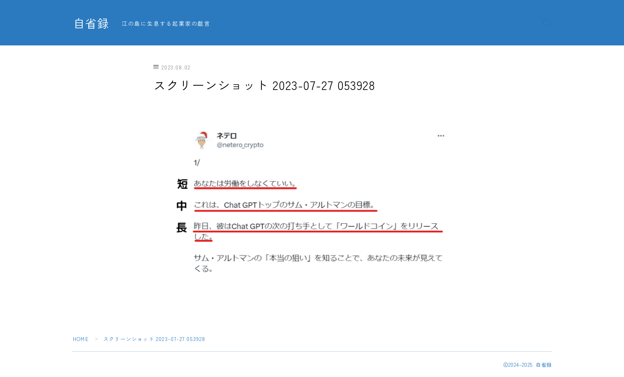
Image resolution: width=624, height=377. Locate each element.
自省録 (91, 23)
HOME (81, 338)
